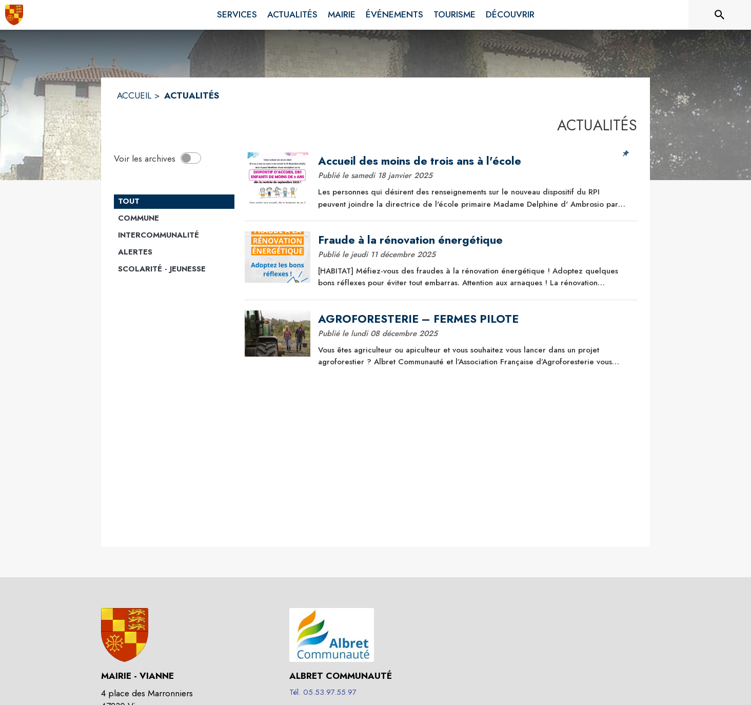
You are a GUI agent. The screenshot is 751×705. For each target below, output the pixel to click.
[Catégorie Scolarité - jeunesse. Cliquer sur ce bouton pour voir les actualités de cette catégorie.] (174, 269)
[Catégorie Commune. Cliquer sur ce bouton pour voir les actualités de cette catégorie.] (174, 218)
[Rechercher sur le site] (719, 15)
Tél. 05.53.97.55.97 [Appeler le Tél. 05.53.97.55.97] (323, 692)
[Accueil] (14, 15)
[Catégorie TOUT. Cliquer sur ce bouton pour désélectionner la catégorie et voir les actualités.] (174, 201)
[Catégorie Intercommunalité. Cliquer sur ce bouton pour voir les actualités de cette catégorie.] (174, 235)
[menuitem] (237, 13)
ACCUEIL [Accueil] (134, 95)
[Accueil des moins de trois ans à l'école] (474, 161)
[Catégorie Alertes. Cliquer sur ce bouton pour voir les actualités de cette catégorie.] (174, 252)
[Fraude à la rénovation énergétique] (474, 240)
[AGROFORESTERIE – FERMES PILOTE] (474, 319)
